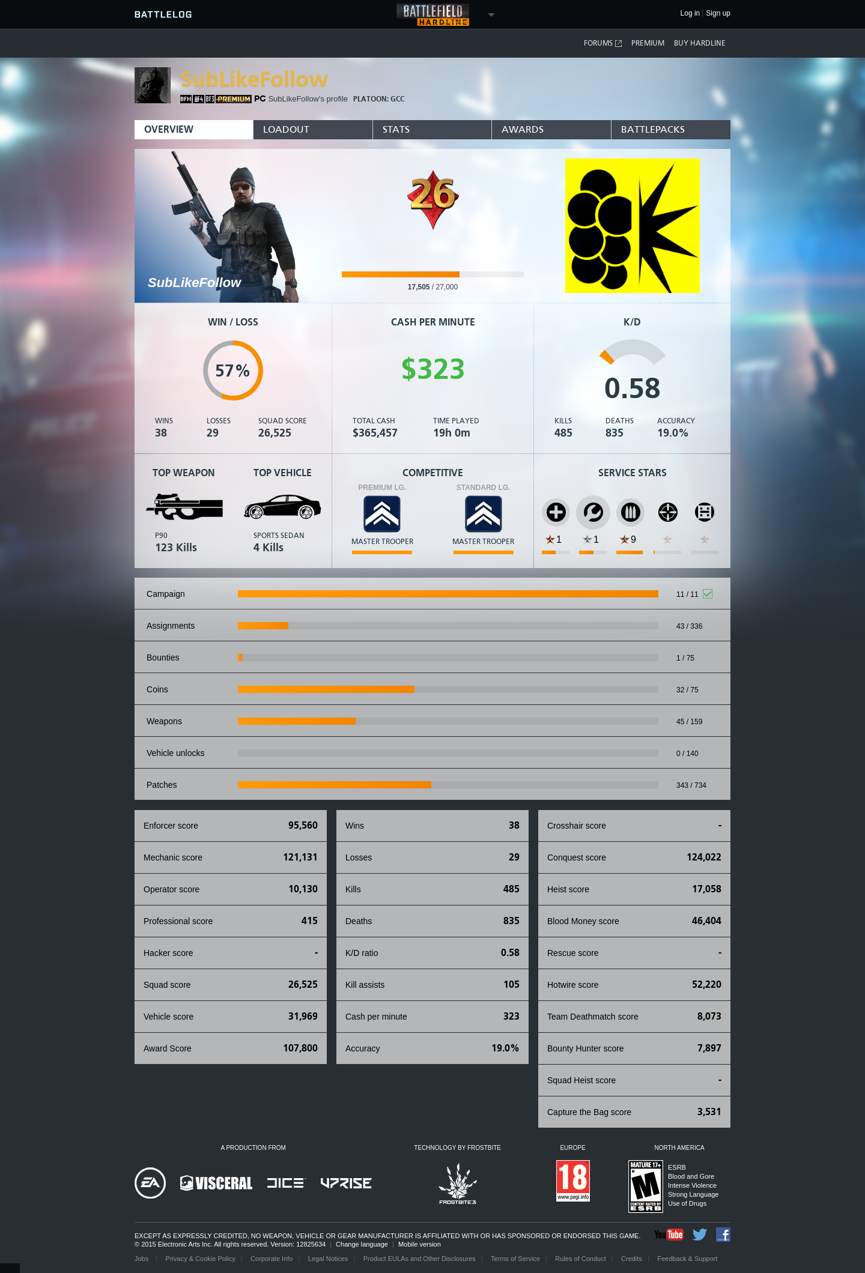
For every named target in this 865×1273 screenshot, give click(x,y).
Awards (523, 129)
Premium (647, 43)
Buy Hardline (700, 43)
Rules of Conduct (580, 1258)
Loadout (286, 129)
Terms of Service (515, 1258)
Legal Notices (328, 1258)
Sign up (718, 13)
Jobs (142, 1258)
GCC (397, 99)
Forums (603, 43)
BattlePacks (653, 129)
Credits (631, 1258)
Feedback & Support (687, 1258)
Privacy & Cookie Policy (200, 1258)
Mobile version (419, 1244)
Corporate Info (271, 1258)
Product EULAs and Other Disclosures (419, 1258)
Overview (168, 129)
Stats (396, 129)
